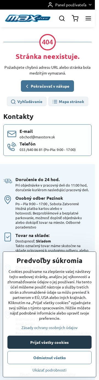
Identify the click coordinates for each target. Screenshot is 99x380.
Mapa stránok (68, 102)
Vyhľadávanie (26, 102)
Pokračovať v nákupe (46, 86)
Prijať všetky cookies (49, 372)
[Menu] (88, 18)
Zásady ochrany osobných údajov (49, 357)
